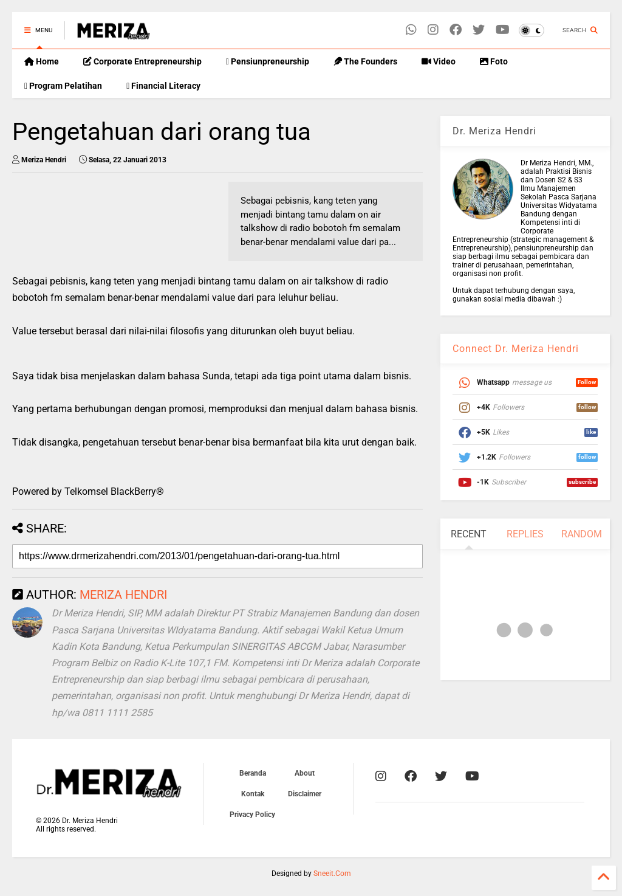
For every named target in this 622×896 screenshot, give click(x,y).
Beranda (252, 773)
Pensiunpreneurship (267, 61)
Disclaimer (304, 794)
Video (439, 61)
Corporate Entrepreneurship (142, 61)
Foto (494, 61)
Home (41, 61)
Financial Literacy (163, 86)
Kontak (252, 794)
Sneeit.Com (332, 873)
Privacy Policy (252, 814)
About (305, 773)
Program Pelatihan (63, 86)
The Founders (365, 61)
